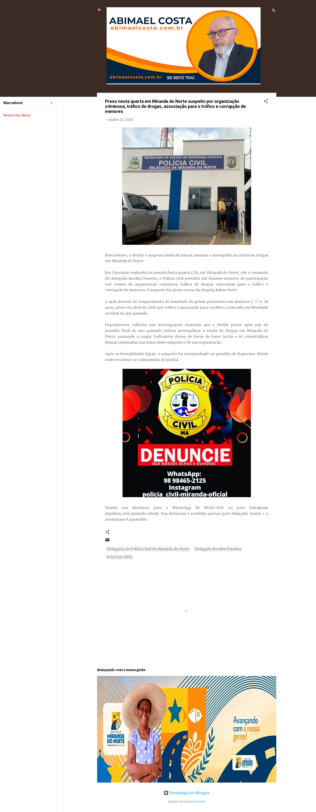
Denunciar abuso (17, 115)
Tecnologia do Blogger (187, 792)
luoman (200, 801)
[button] (265, 102)
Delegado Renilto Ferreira (218, 549)
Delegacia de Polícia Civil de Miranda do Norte (148, 549)
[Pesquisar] (273, 11)
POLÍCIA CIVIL (120, 557)
